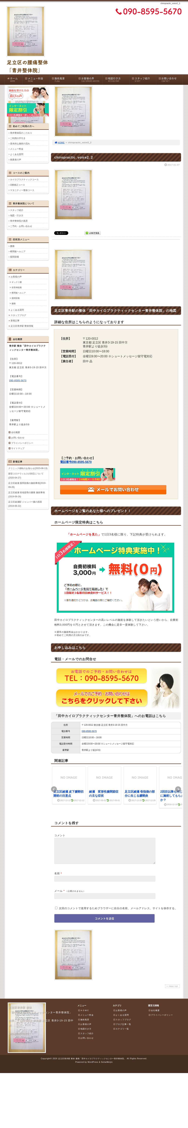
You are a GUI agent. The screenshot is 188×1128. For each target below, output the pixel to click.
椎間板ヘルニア (18, 251)
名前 (57, 877)
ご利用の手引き (18, 138)
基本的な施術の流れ (20, 143)
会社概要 (15, 432)
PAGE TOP (172, 991)
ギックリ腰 (17, 282)
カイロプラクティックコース (24, 179)
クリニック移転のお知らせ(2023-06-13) (27, 468)
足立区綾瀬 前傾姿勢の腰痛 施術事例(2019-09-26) (26, 494)
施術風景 (64, 80)
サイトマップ (17, 448)
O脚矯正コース (17, 185)
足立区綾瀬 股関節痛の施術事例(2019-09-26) (27, 485)
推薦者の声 (15, 159)
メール (58, 895)
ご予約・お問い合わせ (21, 226)
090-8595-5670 (89, 731)
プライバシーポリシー (22, 443)
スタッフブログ (18, 315)
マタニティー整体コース (22, 190)
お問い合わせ (170, 80)
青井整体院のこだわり (21, 133)
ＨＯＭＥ (83, 1015)
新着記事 (15, 320)
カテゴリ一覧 (121, 1033)
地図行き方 (117, 80)
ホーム (15, 80)
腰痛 (12, 246)
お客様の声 (90, 80)
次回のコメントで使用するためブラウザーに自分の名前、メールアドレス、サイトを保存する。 (118, 912)
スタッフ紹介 (144, 80)
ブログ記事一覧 (122, 1029)
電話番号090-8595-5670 (76, 462)
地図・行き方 (16, 215)
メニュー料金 (37, 80)
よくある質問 (16, 154)
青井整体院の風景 (19, 221)
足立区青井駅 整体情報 (22, 326)
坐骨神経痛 (17, 287)
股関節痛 (14, 257)
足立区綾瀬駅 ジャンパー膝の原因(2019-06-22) (25, 504)
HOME (59, 142)
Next (178, 789)
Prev (54, 789)
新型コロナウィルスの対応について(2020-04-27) (26, 475)
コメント (59, 835)
